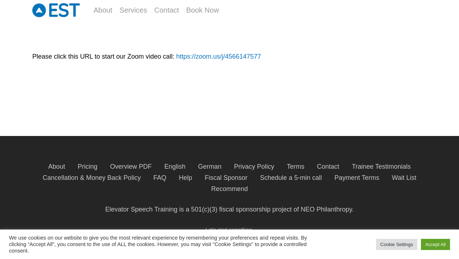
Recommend (229, 188)
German (209, 166)
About (56, 166)
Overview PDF (131, 166)
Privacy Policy (254, 166)
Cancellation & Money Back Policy (92, 177)
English (174, 166)
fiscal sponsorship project (255, 209)
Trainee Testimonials (381, 166)
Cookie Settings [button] (396, 244)
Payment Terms (356, 177)
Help (185, 177)
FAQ (159, 177)
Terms (296, 166)
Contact (328, 166)
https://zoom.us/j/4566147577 (218, 56)
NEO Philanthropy (326, 209)
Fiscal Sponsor (226, 177)
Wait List (404, 177)
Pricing (87, 166)
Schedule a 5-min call (291, 177)
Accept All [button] (435, 244)
